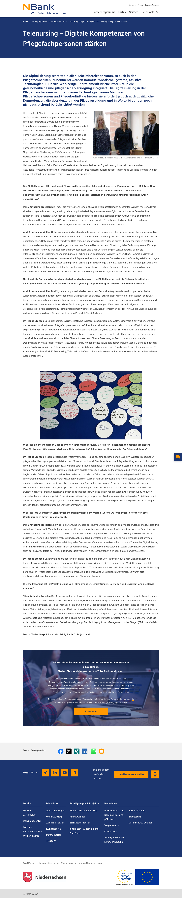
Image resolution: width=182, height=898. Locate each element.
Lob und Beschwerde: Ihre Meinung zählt (32, 831)
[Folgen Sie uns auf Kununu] (74, 772)
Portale (122, 12)
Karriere (132, 5)
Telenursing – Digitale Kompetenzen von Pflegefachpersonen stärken (98, 21)
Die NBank (147, 12)
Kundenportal (53, 829)
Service (133, 12)
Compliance (110, 832)
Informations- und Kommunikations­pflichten (114, 815)
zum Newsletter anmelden (131, 774)
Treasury (51, 841)
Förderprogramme (104, 12)
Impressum (135, 817)
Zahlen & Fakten (55, 823)
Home (25, 21)
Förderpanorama (58, 21)
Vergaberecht (111, 825)
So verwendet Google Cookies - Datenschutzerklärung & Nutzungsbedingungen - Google (94, 701)
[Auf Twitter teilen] (69, 751)
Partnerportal (53, 835)
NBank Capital (77, 817)
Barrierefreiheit (137, 811)
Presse (140, 5)
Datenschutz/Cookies (140, 823)
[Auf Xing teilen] (76, 751)
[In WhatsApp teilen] (93, 751)
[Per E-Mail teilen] (101, 751)
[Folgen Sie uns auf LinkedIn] (55, 772)
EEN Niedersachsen (80, 823)
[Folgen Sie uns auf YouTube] (64, 772)
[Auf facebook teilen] (61, 751)
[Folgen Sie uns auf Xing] (45, 772)
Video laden (91, 711)
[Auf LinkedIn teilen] (85, 751)
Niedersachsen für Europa (83, 811)
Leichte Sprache (152, 5)
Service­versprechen (29, 813)
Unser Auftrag (54, 817)
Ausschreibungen (55, 811)
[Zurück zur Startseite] (44, 13)
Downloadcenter (32, 821)
